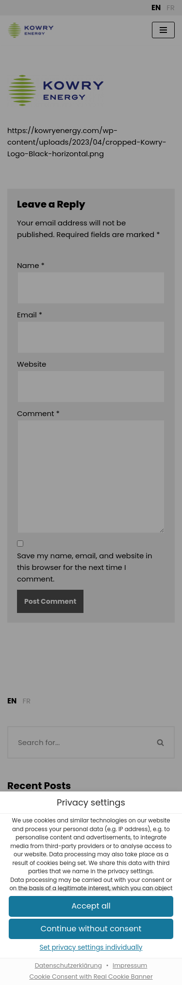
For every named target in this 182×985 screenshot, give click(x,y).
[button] (91, 906)
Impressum (130, 965)
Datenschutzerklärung (68, 965)
